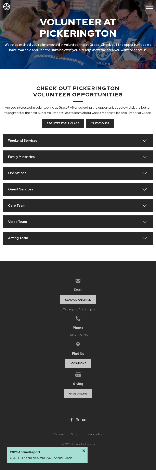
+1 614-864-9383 (78, 335)
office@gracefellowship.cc (78, 309)
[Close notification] (84, 451)
